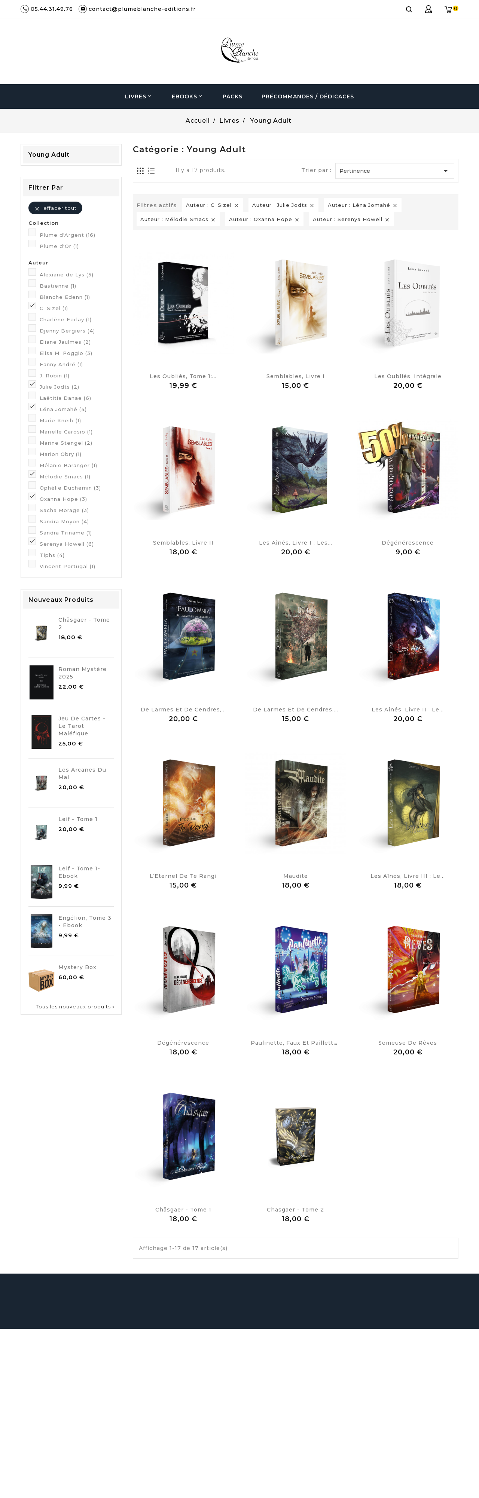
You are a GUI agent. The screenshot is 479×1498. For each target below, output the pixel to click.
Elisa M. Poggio (66, 353)
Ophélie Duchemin (70, 488)
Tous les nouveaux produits (76, 1007)
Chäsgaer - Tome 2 (295, 1209)
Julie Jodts (59, 387)
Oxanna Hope (63, 499)
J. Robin (55, 376)
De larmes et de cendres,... (183, 709)
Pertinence (394, 170)
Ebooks (188, 96)
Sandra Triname (66, 533)
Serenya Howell (67, 544)
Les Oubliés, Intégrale (408, 376)
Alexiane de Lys (67, 275)
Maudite (295, 876)
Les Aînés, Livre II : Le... (408, 709)
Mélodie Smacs (65, 477)
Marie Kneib (60, 420)
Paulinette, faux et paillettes (296, 1042)
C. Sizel (54, 308)
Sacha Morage (64, 510)
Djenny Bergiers (67, 331)
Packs (232, 96)
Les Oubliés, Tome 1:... (183, 376)
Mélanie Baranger (68, 465)
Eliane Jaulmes (65, 342)
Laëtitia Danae (65, 398)
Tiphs (52, 555)
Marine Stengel (66, 443)
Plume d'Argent (67, 235)
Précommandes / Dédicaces (308, 96)
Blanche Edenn (65, 297)
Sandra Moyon (64, 521)
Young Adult (49, 154)
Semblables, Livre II (183, 542)
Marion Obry (61, 454)
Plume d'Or (59, 246)
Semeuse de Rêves (407, 1042)
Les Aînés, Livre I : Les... (295, 542)
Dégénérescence (408, 542)
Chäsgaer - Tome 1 (183, 1209)
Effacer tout (55, 208)
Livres (139, 96)
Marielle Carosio (66, 432)
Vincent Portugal (67, 566)
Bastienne (58, 286)
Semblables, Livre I (295, 376)
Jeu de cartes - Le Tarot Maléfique (82, 726)
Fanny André (61, 364)
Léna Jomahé (63, 409)
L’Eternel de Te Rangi (183, 876)
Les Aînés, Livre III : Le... (407, 876)
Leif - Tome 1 (78, 819)
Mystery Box (77, 967)
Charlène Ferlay (66, 319)
